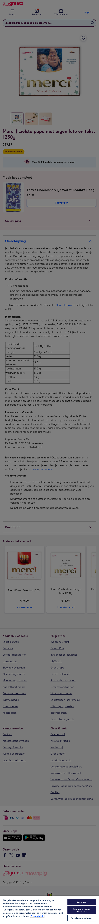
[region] (49, 909)
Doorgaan (81, 902)
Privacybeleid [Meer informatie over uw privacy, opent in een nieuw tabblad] (37, 916)
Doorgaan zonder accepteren (81, 910)
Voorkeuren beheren (81, 918)
